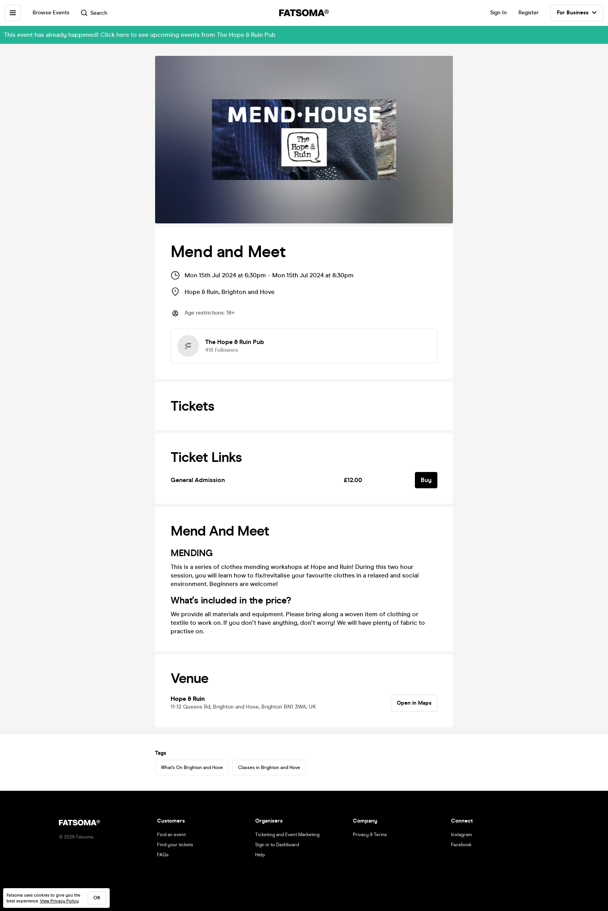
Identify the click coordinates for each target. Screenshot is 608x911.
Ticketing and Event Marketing (287, 834)
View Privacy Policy (59, 901)
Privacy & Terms (370, 834)
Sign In (498, 12)
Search (94, 13)
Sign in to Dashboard (277, 844)
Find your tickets (175, 844)
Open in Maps (414, 703)
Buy (426, 480)
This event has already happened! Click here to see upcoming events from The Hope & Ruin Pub (140, 34)
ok (96, 898)
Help (260, 854)
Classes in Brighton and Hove (269, 767)
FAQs (163, 854)
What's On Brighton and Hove (192, 767)
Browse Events (51, 12)
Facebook (461, 844)
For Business (577, 12)
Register (528, 12)
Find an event (171, 834)
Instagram (461, 834)
